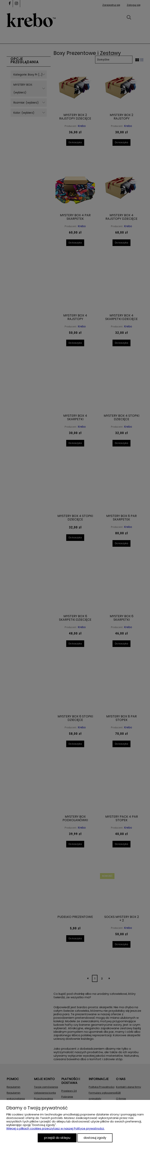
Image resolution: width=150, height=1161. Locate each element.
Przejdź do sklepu (57, 1138)
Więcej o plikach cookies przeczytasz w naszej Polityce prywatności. (55, 1128)
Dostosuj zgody (95, 1138)
